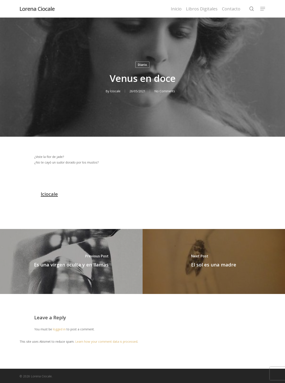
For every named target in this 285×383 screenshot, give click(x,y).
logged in (59, 329)
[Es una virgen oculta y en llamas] (71, 261)
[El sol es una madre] (214, 261)
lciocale (115, 91)
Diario (142, 65)
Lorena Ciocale (37, 8)
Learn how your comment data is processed (106, 341)
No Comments (164, 91)
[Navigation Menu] (262, 8)
